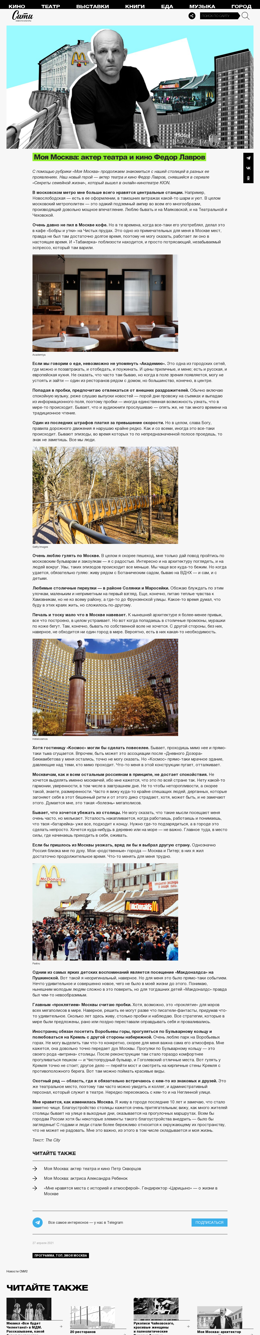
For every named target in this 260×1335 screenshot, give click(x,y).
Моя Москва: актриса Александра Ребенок (86, 1178)
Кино (17, 6)
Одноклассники (248, 178)
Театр (50, 6)
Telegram (248, 158)
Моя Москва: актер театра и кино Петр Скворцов (92, 1168)
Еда (167, 6)
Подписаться (209, 1223)
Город (241, 6)
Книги (135, 6)
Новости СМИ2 (17, 1271)
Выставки (92, 6)
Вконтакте (248, 168)
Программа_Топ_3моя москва (61, 1255)
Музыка (202, 6)
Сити (22, 15)
